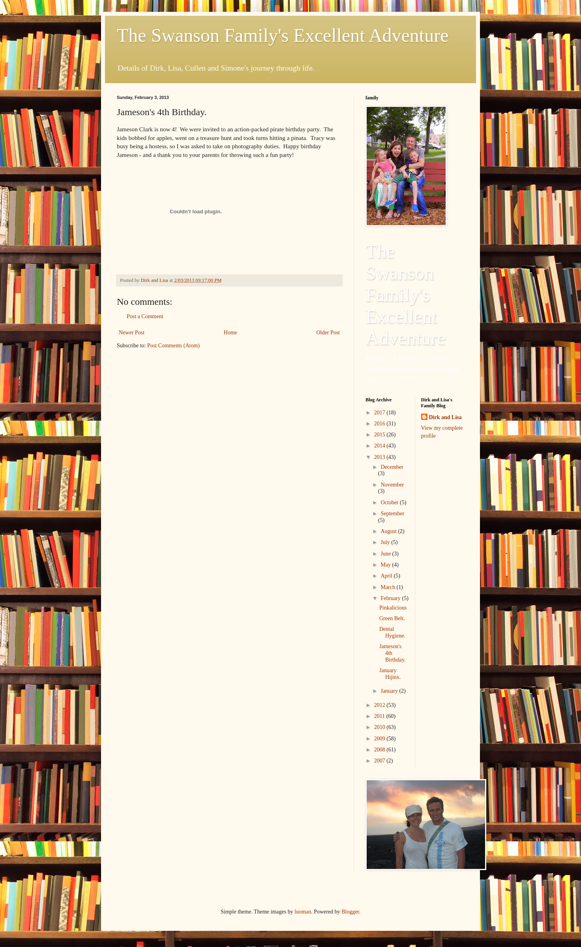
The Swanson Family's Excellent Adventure (283, 35)
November (392, 485)
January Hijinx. (390, 673)
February (391, 598)
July (385, 542)
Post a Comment (145, 316)
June (386, 554)
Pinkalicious (393, 608)
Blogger (350, 912)
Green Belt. (392, 618)
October (390, 502)
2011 (380, 716)
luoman (302, 912)
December (391, 467)
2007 (380, 761)
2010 (380, 727)
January (389, 691)
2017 (380, 413)
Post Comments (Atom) (173, 346)
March (388, 587)
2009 (380, 739)
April (387, 576)
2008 (380, 750)
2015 (380, 435)
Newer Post (131, 333)
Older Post (328, 333)
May (386, 565)
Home (230, 333)
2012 (380, 705)
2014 (380, 446)
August (389, 531)
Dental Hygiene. (392, 632)
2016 (380, 424)
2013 (380, 457)
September (392, 513)
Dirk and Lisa (445, 417)
